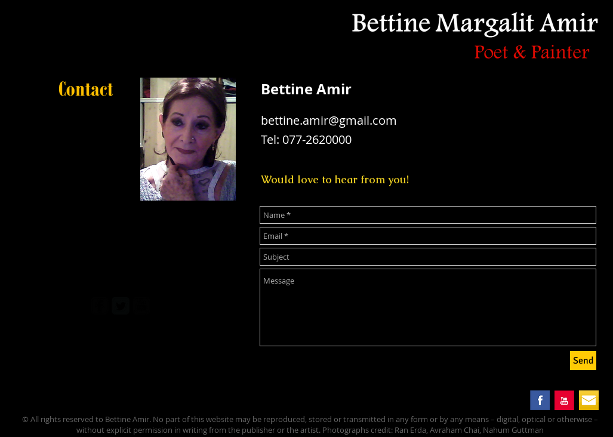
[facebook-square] (100, 306)
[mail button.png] (589, 400)
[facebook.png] (540, 400)
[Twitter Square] (121, 306)
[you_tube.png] (564, 400)
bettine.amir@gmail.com (329, 120)
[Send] (583, 360)
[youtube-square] (141, 306)
